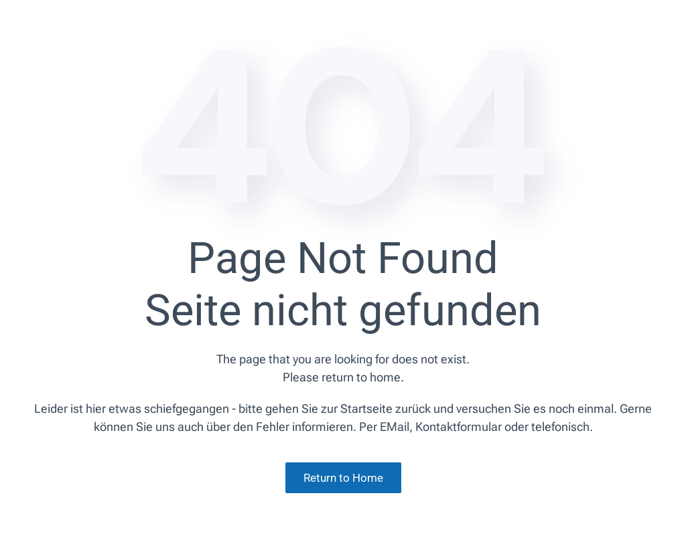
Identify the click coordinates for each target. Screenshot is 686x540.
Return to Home (343, 477)
